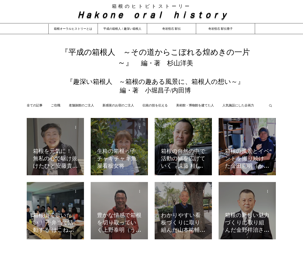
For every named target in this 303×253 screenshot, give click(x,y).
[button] (270, 106)
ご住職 (55, 105)
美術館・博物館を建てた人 (195, 105)
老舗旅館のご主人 (81, 105)
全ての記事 (35, 105)
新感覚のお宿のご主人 (118, 105)
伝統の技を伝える (155, 105)
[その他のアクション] (77, 127)
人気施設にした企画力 (238, 105)
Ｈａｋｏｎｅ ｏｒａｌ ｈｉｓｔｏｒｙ (151, 14)
